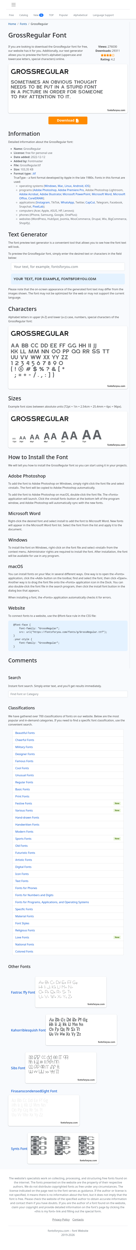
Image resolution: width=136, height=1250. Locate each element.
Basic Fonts (22, 789)
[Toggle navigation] (13, 4)
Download (68, 120)
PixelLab (38, 206)
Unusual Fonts (24, 775)
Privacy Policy (61, 1219)
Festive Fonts (23, 803)
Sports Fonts (23, 839)
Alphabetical (80, 15)
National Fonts (24, 944)
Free (11, 15)
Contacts (78, 1219)
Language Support (103, 15)
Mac (60, 186)
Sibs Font (54, 1068)
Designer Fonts (25, 754)
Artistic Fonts (23, 860)
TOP (51, 15)
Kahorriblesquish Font (64, 1030)
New (38, 15)
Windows (50, 186)
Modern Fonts (24, 832)
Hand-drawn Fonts (27, 817)
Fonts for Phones (26, 888)
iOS (87, 186)
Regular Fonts (24, 782)
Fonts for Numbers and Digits (34, 895)
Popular (63, 15)
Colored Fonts (24, 951)
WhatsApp (67, 202)
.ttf (34, 173)
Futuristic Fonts (25, 853)
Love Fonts (22, 937)
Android (78, 186)
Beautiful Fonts (25, 733)
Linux (68, 186)
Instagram (43, 202)
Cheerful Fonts (24, 740)
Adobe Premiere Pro (71, 190)
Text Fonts (21, 881)
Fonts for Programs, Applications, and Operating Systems (52, 902)
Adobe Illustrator (50, 194)
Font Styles (22, 923)
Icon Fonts (22, 874)
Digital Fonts (23, 867)
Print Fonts (22, 796)
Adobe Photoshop (45, 190)
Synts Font (55, 1148)
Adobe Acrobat (28, 194)
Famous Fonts (24, 761)
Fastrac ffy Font (58, 992)
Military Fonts (24, 747)
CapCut (90, 202)
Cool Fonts (22, 768)
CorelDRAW (35, 198)
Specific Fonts (24, 909)
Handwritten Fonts (27, 824)
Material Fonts (24, 916)
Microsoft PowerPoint (76, 194)
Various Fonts (24, 810)
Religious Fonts (25, 930)
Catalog (23, 15)
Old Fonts (21, 846)
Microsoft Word (102, 194)
